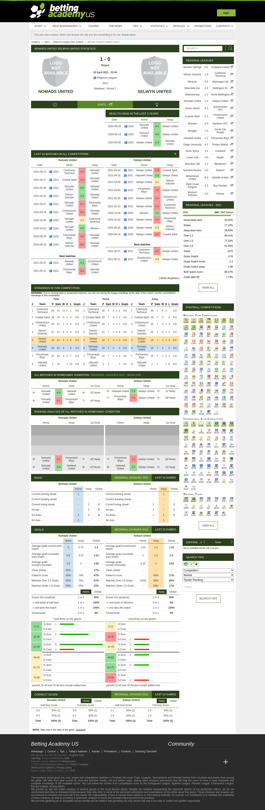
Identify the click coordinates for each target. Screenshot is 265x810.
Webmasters (69, 761)
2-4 (206, 88)
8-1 (206, 81)
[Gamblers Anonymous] (77, 806)
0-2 (157, 234)
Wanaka (192, 123)
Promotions (202, 26)
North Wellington (220, 94)
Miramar (192, 81)
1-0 (82, 236)
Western (94, 228)
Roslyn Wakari (220, 144)
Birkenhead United (192, 177)
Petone (220, 193)
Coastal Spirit (69, 179)
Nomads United (55, 91)
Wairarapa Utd (220, 81)
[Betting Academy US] (171, 762)
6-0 (82, 187)
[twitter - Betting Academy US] (171, 753)
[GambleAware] (41, 806)
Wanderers (220, 163)
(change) (214, 548)
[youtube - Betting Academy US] (179, 753)
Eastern (220, 170)
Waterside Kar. (192, 88)
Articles (181, 26)
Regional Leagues (105, 77)
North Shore (192, 151)
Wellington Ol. (220, 88)
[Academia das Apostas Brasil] (187, 762)
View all (208, 287)
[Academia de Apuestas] (202, 762)
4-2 (157, 251)
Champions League (222, 783)
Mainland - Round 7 (105, 88)
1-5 (206, 74)
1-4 (157, 198)
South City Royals (220, 131)
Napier (220, 157)
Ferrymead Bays (95, 204)
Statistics (160, 26)
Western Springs (192, 67)
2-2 (82, 220)
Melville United (220, 177)
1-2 (157, 213)
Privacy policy (64, 767)
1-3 (157, 170)
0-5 (157, 219)
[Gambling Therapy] (71, 806)
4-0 (157, 134)
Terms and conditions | (44, 767)
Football (116, 777)
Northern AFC (220, 123)
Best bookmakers (67, 26)
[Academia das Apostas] (179, 762)
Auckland (220, 151)
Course (93, 26)
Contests (225, 26)
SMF (66, 758)
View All (208, 525)
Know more (128, 34)
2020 (131, 126)
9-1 (206, 108)
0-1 (82, 204)
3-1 (157, 126)
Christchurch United (69, 212)
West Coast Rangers (192, 186)
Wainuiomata (192, 94)
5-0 (82, 212)
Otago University (192, 144)
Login (226, 13)
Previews (115, 26)
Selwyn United (154, 91)
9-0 (206, 177)
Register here (76, 755)
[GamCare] (66, 806)
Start (41, 26)
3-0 (206, 157)
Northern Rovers (192, 170)
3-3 (157, 259)
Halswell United (95, 188)
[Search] (229, 48)
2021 (105, 83)
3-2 (82, 262)
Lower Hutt (192, 157)
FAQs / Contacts (79, 764)
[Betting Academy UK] (218, 762)
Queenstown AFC (220, 108)
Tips (137, 26)
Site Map (36, 758)
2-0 (82, 179)
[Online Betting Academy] (194, 762)
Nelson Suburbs (69, 196)
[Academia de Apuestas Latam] (210, 762)
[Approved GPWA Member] (58, 806)
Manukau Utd (192, 163)
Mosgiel (192, 130)
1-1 (206, 116)
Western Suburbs (192, 194)
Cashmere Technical (69, 172)
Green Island (192, 108)
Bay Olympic (220, 185)
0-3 (206, 170)
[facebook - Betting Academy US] (187, 753)
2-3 (157, 142)
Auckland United (220, 67)
